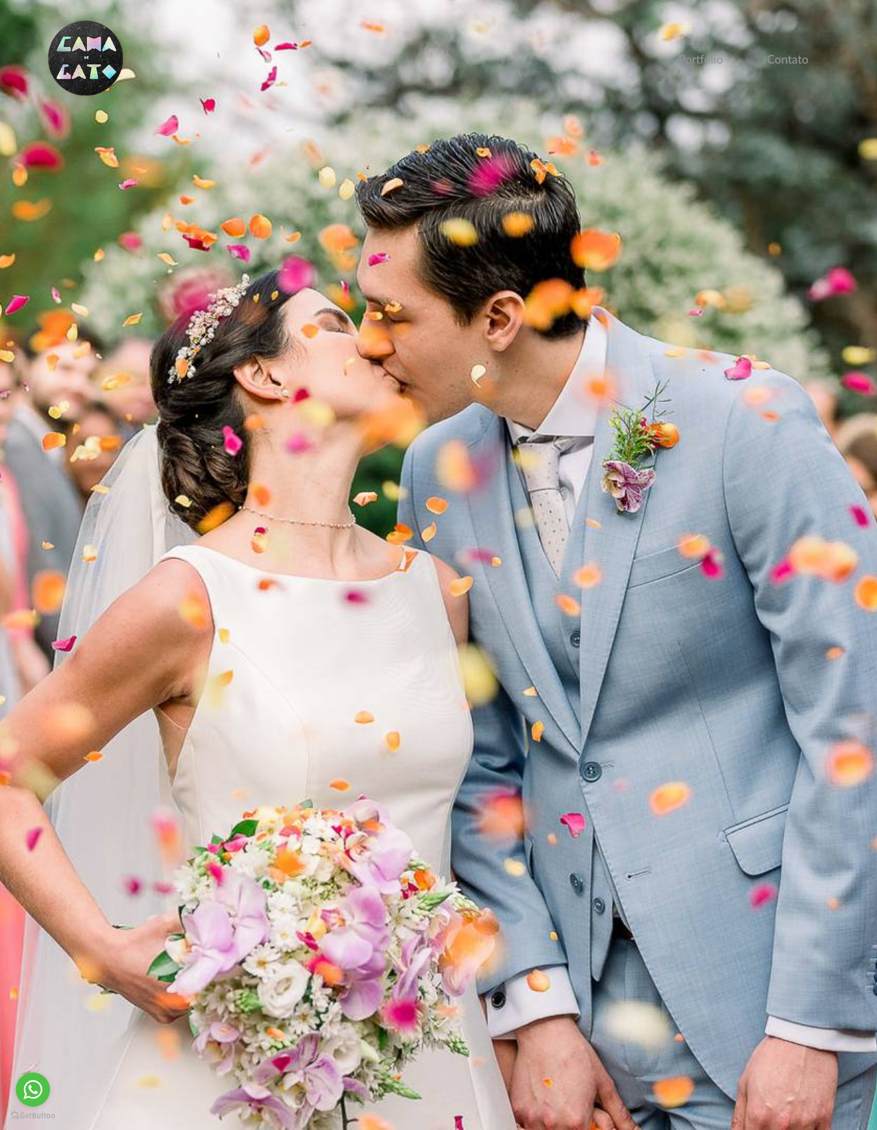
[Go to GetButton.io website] (33, 1116)
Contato (787, 59)
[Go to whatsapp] (33, 1089)
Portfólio (700, 59)
